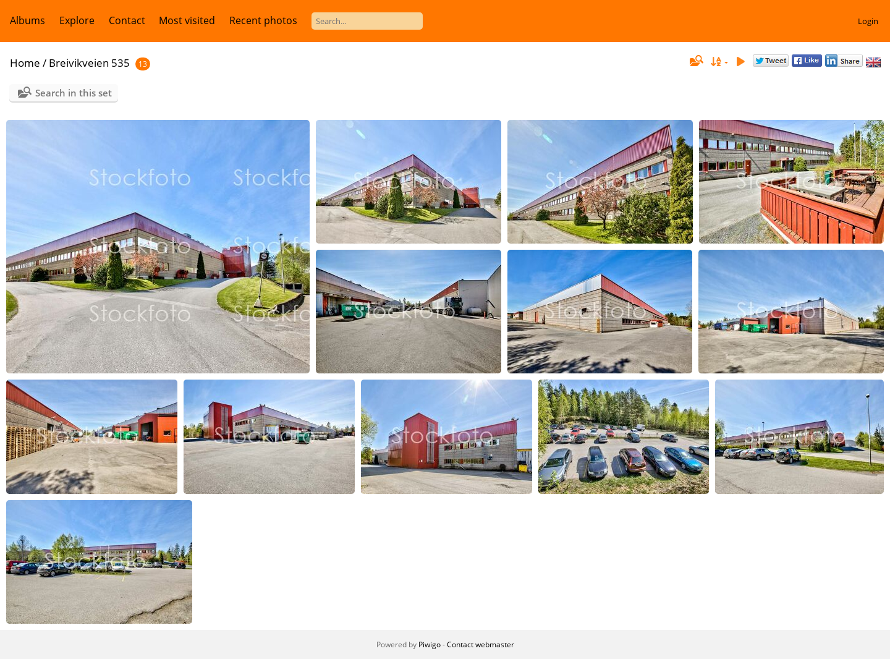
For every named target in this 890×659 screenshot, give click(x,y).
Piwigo (429, 644)
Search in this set (73, 93)
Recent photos (263, 20)
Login (868, 21)
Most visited (187, 20)
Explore (77, 20)
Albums (27, 20)
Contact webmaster (480, 644)
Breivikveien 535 (89, 63)
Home (25, 63)
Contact (127, 20)
